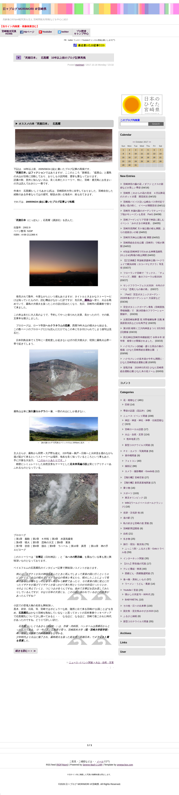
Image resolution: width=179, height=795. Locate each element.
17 (136, 157)
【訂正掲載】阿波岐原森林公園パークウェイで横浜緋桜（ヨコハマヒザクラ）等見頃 (142, 264)
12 (148, 154)
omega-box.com (125, 764)
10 (136, 154)
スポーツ (127, 493)
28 (160, 161)
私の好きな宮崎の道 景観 (136, 523)
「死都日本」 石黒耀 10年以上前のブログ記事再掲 (51, 57)
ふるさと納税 (130, 616)
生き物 (126, 539)
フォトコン (130, 461)
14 (160, 154)
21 (160, 157)
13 (154, 154)
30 (130, 165)
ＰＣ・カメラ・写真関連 (135, 451)
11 (142, 154)
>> (150, 142)
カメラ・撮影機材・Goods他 (139, 471)
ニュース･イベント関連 (135, 416)
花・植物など (130, 400)
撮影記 (128, 466)
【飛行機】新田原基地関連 (137, 482)
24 (136, 161)
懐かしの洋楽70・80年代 (137, 594)
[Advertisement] (64, 92)
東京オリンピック (134, 497)
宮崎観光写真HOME (9, 32)
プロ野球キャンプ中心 (81, 32)
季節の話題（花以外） (134, 410)
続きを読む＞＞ (24, 651)
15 (123, 157)
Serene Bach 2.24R (92, 764)
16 (130, 157)
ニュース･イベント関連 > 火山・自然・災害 (91, 662)
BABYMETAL (131, 599)
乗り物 (126, 488)
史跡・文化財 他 (131, 512)
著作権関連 (130, 455)
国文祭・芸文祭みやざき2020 (138, 611)
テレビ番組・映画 (132, 569)
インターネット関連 (133, 558)
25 (142, 161)
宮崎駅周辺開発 (131, 528)
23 (130, 161)
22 (123, 161)
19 (148, 157)
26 (148, 161)
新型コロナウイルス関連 (137, 445)
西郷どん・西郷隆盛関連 (137, 573)
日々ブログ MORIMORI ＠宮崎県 (24, 9)
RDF (59, 764)
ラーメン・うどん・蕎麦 (137, 583)
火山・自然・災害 (134, 434)
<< (134, 142)
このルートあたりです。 (51, 460)
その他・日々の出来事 (134, 605)
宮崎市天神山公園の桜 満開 (137, 237)
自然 (125, 533)
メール (100, 761)
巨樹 (127, 404)
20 (154, 157)
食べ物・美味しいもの (134, 579)
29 (123, 165)
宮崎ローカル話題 (134, 429)
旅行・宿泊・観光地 (133, 544)
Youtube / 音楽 (130, 590)
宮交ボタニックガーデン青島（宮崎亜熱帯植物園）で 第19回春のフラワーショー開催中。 (142, 311)
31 (136, 165)
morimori (79, 65)
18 (142, 157)
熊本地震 (131, 439)
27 (154, 161)
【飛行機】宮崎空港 (133, 477)
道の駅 (126, 518)
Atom (64, 764)
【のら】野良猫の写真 (134, 563)
